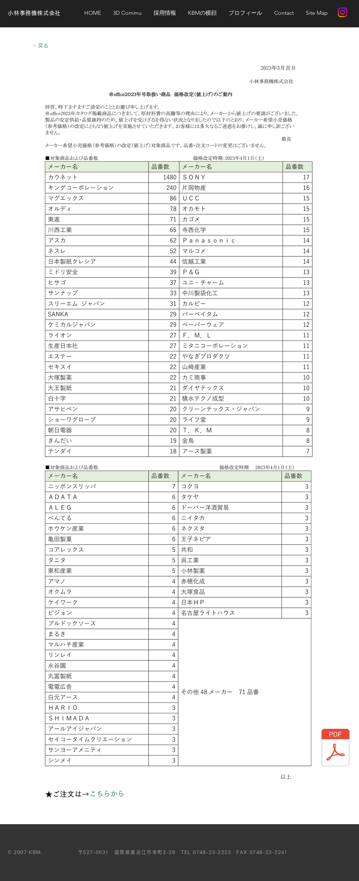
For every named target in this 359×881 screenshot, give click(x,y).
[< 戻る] (40, 45)
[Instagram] (342, 12)
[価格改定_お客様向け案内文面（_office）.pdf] (335, 748)
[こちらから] (109, 794)
